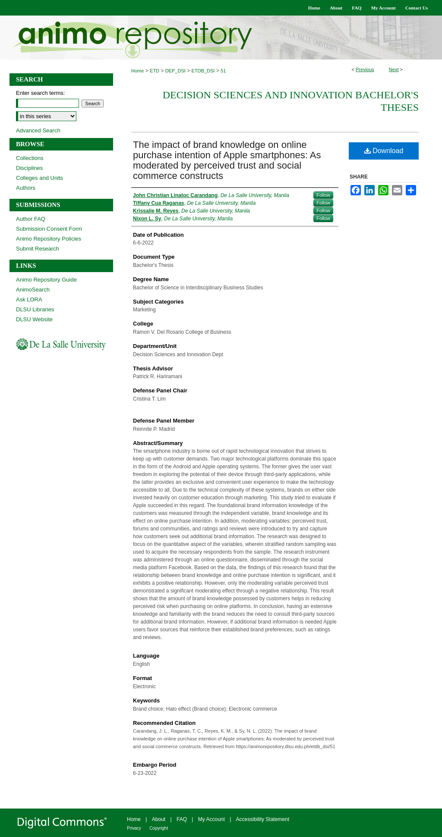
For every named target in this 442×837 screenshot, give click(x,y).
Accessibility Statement (262, 819)
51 (223, 70)
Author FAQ (30, 219)
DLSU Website (34, 319)
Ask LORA (29, 299)
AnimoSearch (33, 289)
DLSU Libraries (35, 309)
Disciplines (29, 168)
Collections (30, 158)
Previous (365, 69)
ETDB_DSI (203, 70)
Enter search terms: (40, 93)
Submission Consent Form (49, 229)
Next (394, 69)
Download (384, 150)
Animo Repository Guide (46, 279)
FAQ (182, 819)
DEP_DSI (175, 70)
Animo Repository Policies (48, 238)
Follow (323, 194)
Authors (25, 188)
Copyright (158, 828)
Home (137, 70)
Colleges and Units (39, 178)
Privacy (134, 828)
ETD (154, 70)
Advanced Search (38, 130)
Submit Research (37, 248)
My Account (211, 819)
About (158, 819)
